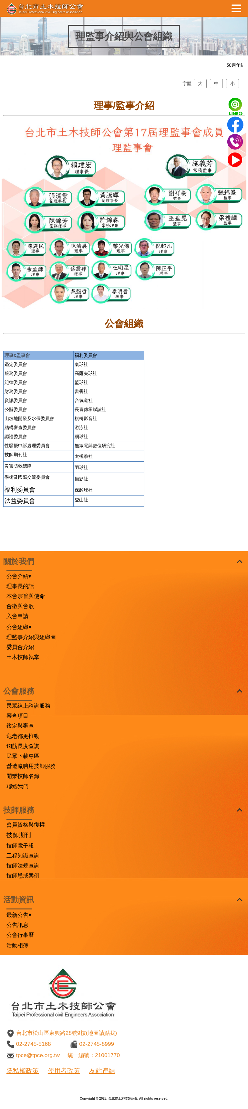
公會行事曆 (20, 935)
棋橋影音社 (86, 446)
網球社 (81, 464)
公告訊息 (17, 925)
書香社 (81, 419)
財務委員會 (16, 419)
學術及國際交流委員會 (27, 505)
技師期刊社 (16, 483)
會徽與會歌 (20, 606)
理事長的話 (20, 586)
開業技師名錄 (22, 776)
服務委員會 (16, 401)
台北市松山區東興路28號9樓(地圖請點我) (66, 1033)
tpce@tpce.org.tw (38, 1055)
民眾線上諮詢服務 (28, 705)
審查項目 (17, 715)
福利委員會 (86, 383)
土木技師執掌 (22, 657)
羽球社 (81, 495)
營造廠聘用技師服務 (31, 766)
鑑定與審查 (20, 725)
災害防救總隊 (18, 494)
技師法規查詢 (22, 865)
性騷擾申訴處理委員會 (27, 473)
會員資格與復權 (25, 824)
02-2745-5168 (33, 1044)
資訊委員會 (16, 428)
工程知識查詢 (22, 855)
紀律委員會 (16, 410)
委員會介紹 (20, 647)
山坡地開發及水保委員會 (29, 446)
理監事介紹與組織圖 (31, 637)
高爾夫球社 (86, 401)
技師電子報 (20, 845)
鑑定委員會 (16, 392)
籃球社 (81, 410)
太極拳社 (84, 484)
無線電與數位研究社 (95, 473)
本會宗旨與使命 (25, 596)
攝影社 (81, 507)
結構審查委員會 (20, 455)
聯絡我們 (17, 786)
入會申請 (17, 616)
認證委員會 (16, 464)
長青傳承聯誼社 (90, 437)
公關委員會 (16, 437)
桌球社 (81, 392)
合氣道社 (84, 428)
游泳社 (81, 455)
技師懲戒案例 (22, 875)
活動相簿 (17, 945)
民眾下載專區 (22, 756)
